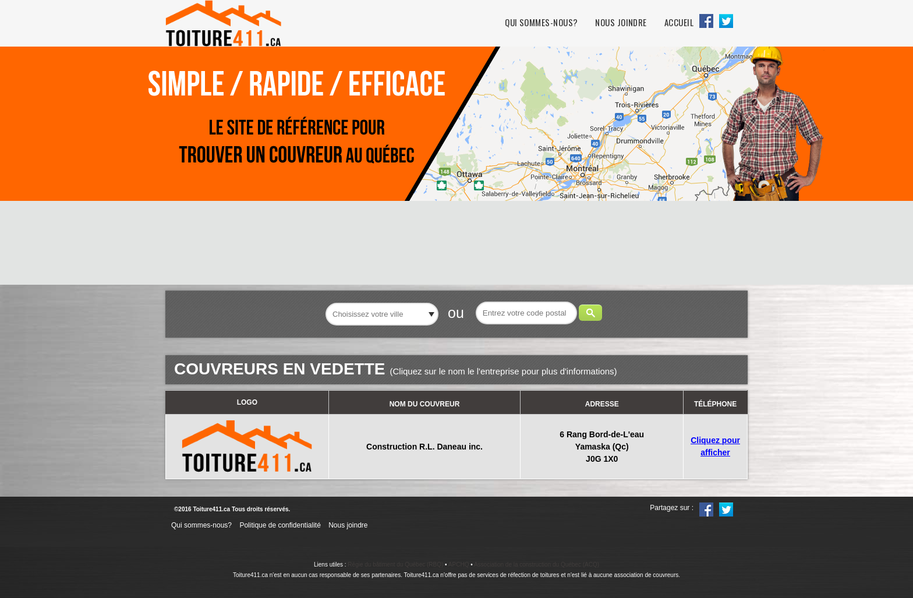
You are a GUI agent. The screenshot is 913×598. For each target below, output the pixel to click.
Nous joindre (620, 22)
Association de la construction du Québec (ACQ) (536, 564)
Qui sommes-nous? (541, 22)
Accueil (678, 22)
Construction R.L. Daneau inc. (424, 446)
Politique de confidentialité (279, 525)
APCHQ (458, 564)
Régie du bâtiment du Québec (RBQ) (395, 564)
